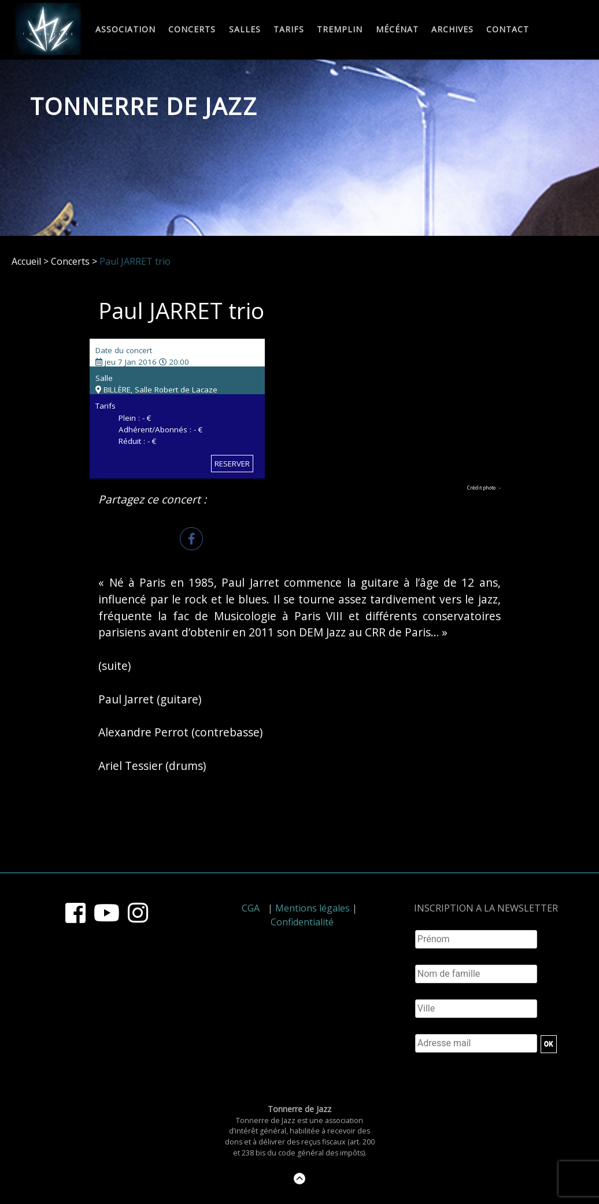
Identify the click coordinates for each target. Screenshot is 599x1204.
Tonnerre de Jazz (144, 106)
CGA (251, 908)
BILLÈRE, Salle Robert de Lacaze (156, 389)
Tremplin (340, 30)
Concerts (192, 30)
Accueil (26, 261)
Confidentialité (302, 922)
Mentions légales (312, 908)
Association (125, 30)
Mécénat (397, 30)
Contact (507, 30)
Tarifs (288, 30)
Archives (452, 30)
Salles (245, 30)
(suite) (114, 665)
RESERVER (232, 463)
